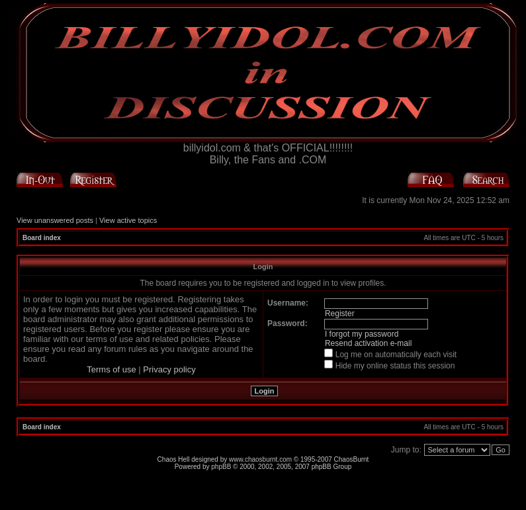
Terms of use (111, 369)
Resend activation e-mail (368, 343)
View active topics (128, 220)
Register (340, 313)
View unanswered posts (55, 220)
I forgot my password (361, 334)
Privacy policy (169, 369)
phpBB (221, 466)
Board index (41, 237)
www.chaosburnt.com (260, 459)
